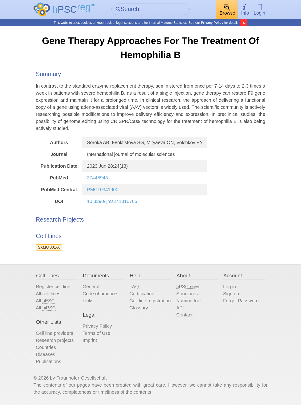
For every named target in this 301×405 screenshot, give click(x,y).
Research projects (55, 340)
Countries (46, 347)
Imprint (90, 340)
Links (88, 300)
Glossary (138, 307)
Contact (184, 314)
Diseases (45, 354)
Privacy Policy (212, 22)
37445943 (97, 177)
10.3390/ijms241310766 (112, 201)
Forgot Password (241, 300)
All (45, 301)
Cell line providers (54, 333)
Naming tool (189, 300)
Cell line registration (150, 300)
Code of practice (100, 293)
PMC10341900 (102, 189)
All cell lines (48, 293)
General (91, 286)
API (180, 307)
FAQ (134, 286)
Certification (141, 293)
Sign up (231, 293)
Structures (187, 293)
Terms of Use (96, 333)
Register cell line (53, 286)
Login (259, 10)
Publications (48, 361)
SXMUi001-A (48, 247)
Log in (229, 286)
